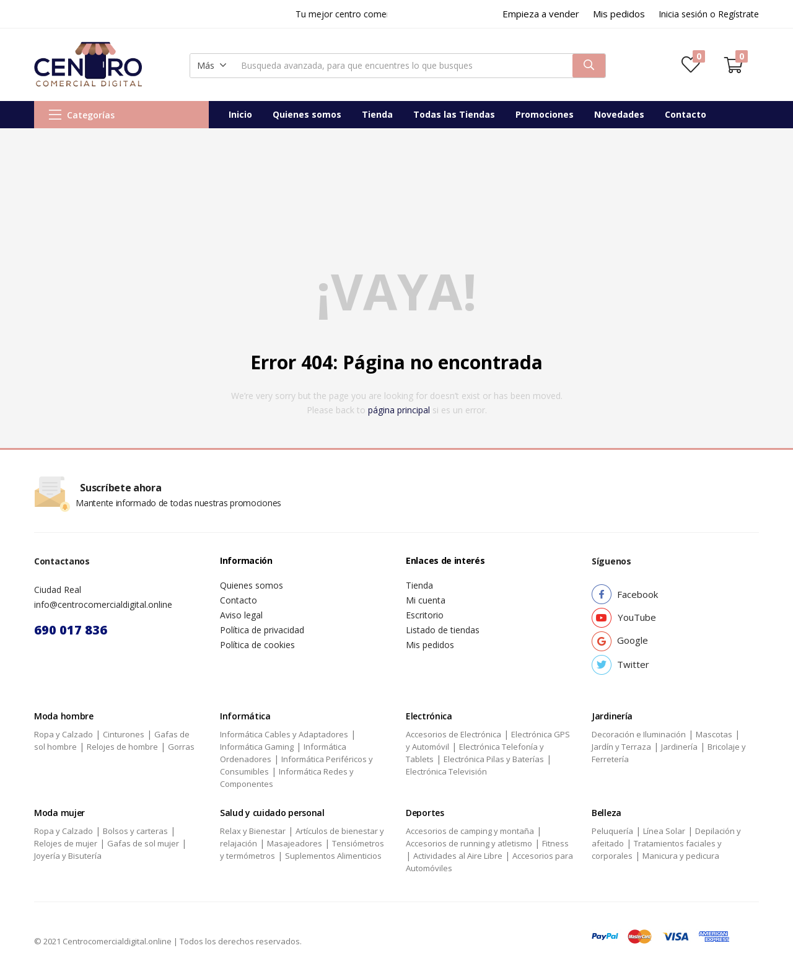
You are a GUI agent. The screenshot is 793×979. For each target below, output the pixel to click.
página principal (399, 410)
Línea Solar (664, 830)
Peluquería (612, 830)
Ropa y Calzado (63, 734)
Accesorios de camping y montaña (470, 830)
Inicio (240, 114)
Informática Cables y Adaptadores (284, 734)
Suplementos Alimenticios (333, 855)
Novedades (619, 114)
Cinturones (123, 734)
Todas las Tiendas (454, 114)
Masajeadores (294, 843)
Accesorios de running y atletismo (469, 843)
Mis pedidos (430, 645)
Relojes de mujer (65, 843)
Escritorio (425, 615)
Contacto (685, 114)
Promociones (544, 114)
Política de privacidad (262, 630)
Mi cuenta (425, 600)
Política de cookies (257, 645)
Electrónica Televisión (446, 771)
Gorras (181, 746)
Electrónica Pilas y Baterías (494, 759)
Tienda (377, 114)
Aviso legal (241, 615)
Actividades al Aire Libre (457, 855)
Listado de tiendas (443, 630)
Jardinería (679, 746)
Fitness (555, 843)
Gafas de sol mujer (143, 843)
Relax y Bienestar (253, 830)
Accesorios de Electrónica (453, 734)
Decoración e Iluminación (639, 734)
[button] (212, 65)
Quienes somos (307, 114)
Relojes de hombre (122, 746)
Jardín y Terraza (621, 746)
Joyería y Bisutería (68, 855)
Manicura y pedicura (680, 855)
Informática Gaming (257, 746)
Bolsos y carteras (135, 830)
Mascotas (714, 734)
